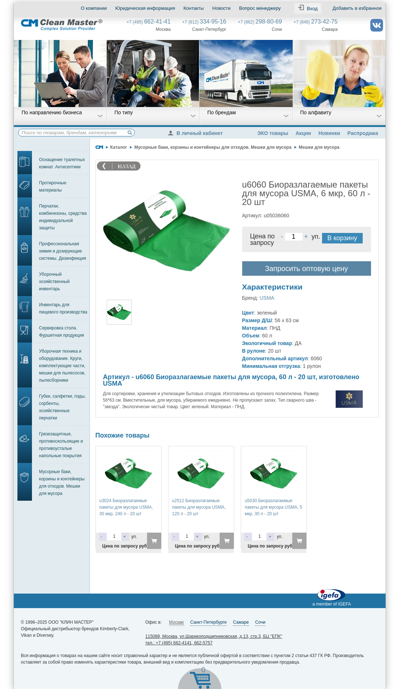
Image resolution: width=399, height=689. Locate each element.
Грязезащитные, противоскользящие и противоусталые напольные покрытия (61, 444)
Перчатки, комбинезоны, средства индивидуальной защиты (63, 217)
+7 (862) (260, 22)
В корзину (342, 238)
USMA (267, 298)
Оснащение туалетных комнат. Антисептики (62, 163)
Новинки (329, 133)
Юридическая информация (145, 8)
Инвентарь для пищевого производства (63, 308)
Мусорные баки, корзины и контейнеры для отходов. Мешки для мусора (62, 482)
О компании (94, 8)
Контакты (193, 8)
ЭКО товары (272, 133)
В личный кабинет (197, 133)
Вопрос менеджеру (260, 8)
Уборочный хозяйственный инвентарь (54, 281)
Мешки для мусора (319, 147)
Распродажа (362, 133)
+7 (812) (204, 22)
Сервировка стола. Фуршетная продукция (61, 331)
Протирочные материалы (52, 186)
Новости (221, 8)
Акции (303, 133)
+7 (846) (316, 22)
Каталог (118, 147)
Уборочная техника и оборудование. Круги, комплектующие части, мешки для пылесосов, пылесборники (62, 366)
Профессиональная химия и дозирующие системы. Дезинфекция (62, 251)
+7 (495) (149, 22)
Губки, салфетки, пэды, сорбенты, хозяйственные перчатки (62, 407)
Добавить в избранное (357, 8)
